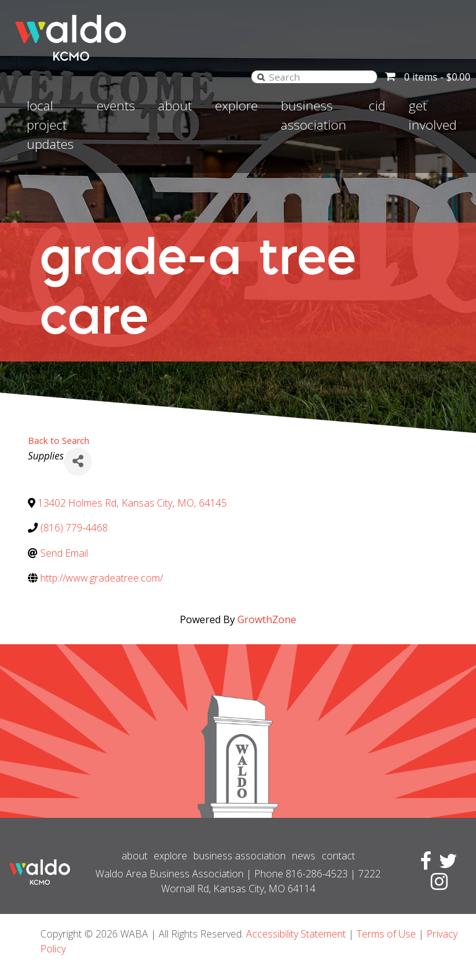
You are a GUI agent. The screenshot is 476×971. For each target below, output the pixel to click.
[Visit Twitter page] (445, 864)
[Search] (261, 76)
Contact (338, 855)
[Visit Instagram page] (436, 885)
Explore (236, 105)
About (175, 105)
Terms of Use (386, 934)
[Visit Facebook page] (423, 864)
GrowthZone (266, 619)
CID (377, 105)
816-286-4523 (317, 873)
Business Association (313, 115)
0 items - (437, 77)
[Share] (78, 462)
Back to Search (58, 440)
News (303, 855)
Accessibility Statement (296, 934)
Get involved (432, 115)
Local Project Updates (50, 125)
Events (116, 105)
